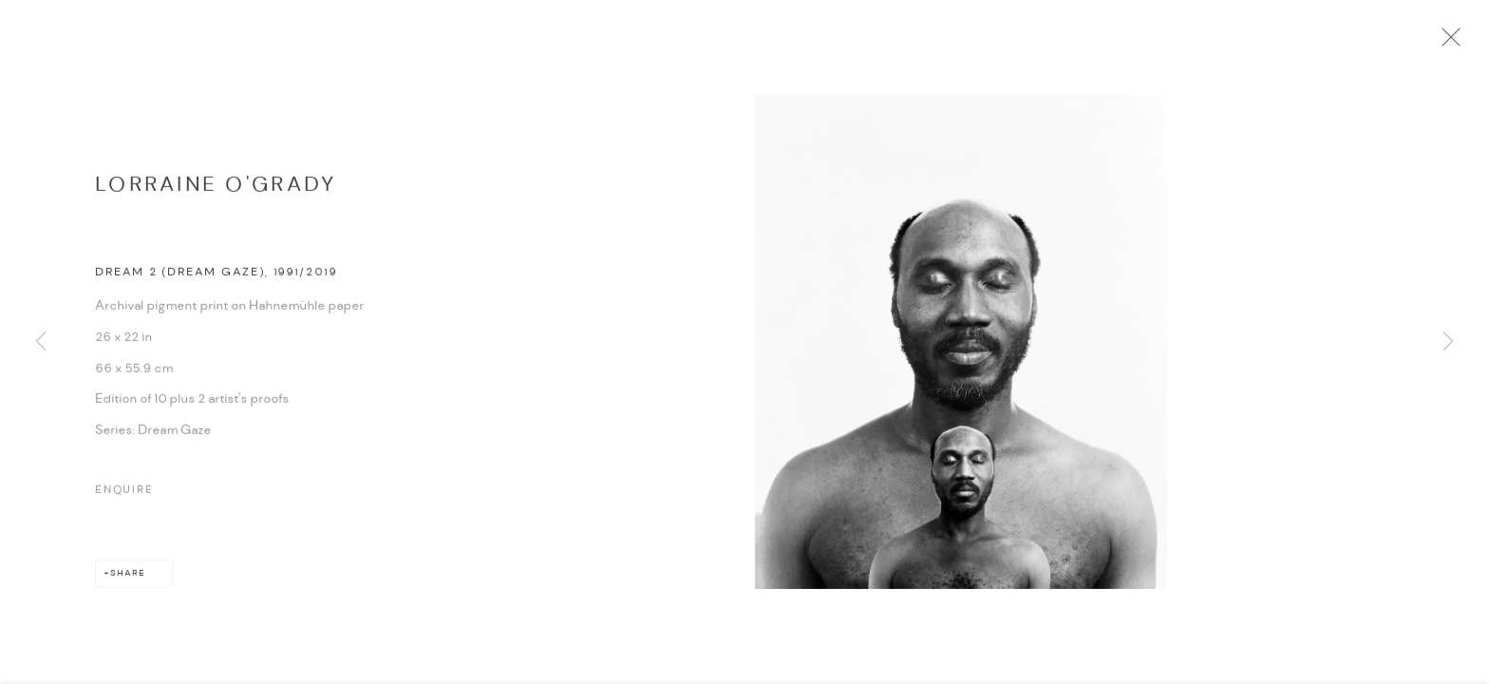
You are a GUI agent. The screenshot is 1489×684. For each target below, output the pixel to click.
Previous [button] (41, 342)
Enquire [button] (124, 494)
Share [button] (127, 578)
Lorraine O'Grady (215, 189)
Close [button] (1455, 42)
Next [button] (1448, 342)
